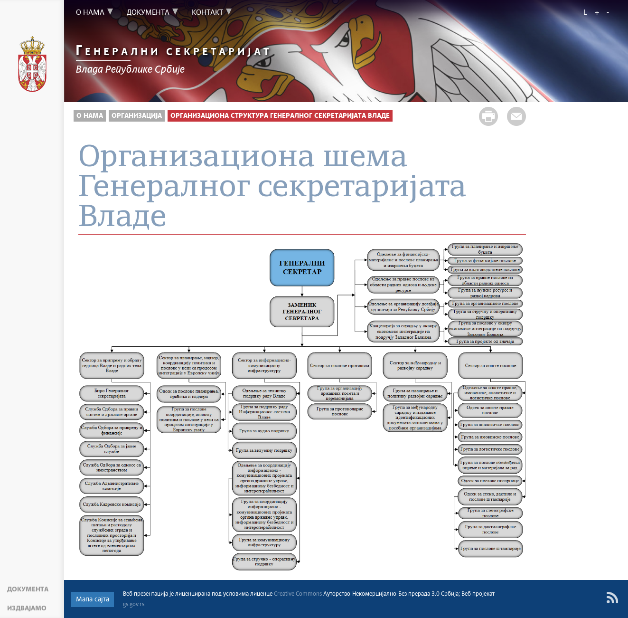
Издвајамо (27, 608)
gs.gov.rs (133, 605)
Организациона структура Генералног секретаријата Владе (280, 116)
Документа (27, 589)
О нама (89, 116)
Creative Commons (298, 594)
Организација (137, 116)
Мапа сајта (92, 599)
